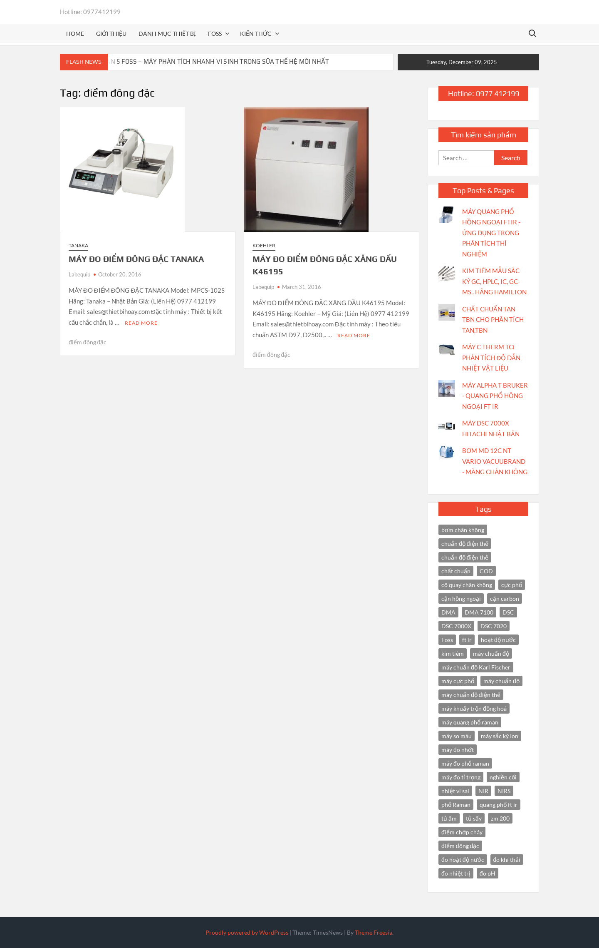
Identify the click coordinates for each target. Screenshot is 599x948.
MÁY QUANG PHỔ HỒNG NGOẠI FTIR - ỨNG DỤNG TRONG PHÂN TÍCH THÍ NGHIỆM (491, 233)
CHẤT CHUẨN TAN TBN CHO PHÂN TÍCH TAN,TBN (493, 319)
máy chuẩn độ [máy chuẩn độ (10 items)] (491, 653)
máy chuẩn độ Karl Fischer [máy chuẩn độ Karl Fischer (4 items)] (475, 667)
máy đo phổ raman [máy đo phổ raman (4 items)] (465, 763)
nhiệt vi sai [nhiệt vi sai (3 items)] (455, 790)
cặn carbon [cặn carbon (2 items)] (504, 598)
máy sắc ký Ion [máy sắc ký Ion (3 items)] (499, 735)
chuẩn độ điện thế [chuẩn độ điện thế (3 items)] (464, 557)
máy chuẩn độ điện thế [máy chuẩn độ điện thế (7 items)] (470, 694)
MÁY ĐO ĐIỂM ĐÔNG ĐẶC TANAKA (136, 259)
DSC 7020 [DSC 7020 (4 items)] (493, 626)
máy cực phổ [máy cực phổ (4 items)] (457, 680)
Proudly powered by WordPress (246, 932)
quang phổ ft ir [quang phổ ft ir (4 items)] (498, 804)
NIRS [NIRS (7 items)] (504, 790)
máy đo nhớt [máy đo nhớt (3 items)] (457, 749)
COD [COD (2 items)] (486, 571)
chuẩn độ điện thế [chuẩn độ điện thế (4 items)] (464, 543)
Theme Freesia (373, 932)
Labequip (79, 274)
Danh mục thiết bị (167, 33)
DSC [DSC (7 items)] (508, 612)
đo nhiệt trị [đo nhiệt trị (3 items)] (455, 873)
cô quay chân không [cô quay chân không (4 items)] (466, 584)
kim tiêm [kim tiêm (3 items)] (452, 653)
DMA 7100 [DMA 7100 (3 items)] (479, 612)
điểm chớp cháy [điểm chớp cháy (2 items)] (462, 832)
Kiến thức (256, 33)
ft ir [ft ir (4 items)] (467, 639)
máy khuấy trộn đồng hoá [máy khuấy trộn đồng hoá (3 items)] (474, 708)
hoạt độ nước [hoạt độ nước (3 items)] (498, 639)
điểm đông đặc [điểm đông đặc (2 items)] (460, 845)
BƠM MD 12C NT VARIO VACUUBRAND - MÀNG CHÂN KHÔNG (494, 461)
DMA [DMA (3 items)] (448, 612)
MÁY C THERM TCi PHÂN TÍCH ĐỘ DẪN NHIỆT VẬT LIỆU (491, 357)
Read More (141, 323)
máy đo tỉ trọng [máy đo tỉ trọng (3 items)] (460, 777)
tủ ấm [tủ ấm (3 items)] (449, 818)
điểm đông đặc (87, 342)
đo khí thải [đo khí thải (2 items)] (507, 859)
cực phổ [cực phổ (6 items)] (511, 584)
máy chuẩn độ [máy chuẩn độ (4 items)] (501, 680)
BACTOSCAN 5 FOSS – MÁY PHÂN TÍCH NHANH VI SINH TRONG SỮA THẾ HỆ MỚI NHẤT (204, 61)
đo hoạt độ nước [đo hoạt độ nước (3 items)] (462, 859)
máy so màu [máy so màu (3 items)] (456, 735)
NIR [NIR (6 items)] (483, 790)
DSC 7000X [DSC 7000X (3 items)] (456, 626)
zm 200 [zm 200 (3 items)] (500, 818)
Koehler (263, 245)
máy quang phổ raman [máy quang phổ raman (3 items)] (469, 722)
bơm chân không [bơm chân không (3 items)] (462, 529)
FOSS (215, 33)
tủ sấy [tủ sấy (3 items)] (474, 818)
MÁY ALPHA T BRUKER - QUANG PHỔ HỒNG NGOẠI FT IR (495, 395)
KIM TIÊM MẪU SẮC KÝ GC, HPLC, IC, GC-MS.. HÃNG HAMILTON (494, 281)
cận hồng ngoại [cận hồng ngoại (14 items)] (461, 598)
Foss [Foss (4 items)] (447, 639)
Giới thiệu (111, 33)
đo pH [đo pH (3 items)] (487, 873)
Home (75, 33)
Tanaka (78, 245)
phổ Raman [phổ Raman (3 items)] (455, 804)
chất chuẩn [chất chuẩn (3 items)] (455, 571)
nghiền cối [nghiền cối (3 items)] (503, 777)
